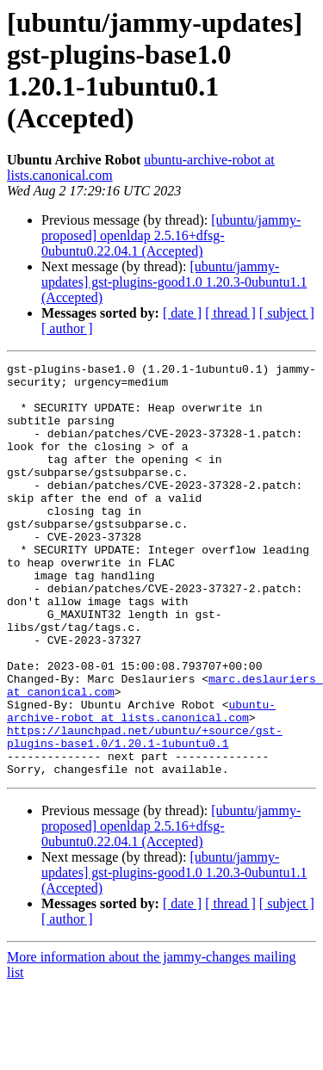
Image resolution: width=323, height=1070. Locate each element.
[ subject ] (286, 313)
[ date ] (182, 313)
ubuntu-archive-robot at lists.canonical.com (141, 781)
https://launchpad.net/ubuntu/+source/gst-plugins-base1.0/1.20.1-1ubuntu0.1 (145, 812)
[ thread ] (230, 313)
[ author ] (67, 328)
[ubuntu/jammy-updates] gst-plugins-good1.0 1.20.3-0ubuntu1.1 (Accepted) (174, 282)
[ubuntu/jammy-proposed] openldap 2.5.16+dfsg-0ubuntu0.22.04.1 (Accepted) (171, 235)
